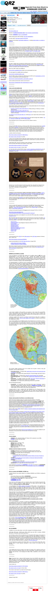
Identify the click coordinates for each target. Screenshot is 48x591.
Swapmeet (24, 12)
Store (21, 12)
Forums (18, 12)
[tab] (9, 25)
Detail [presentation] (14, 25)
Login (35, 12)
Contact (32, 12)
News (15, 12)
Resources (28, 12)
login (31, 11)
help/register (35, 11)
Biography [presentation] (9, 25)
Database (12, 12)
